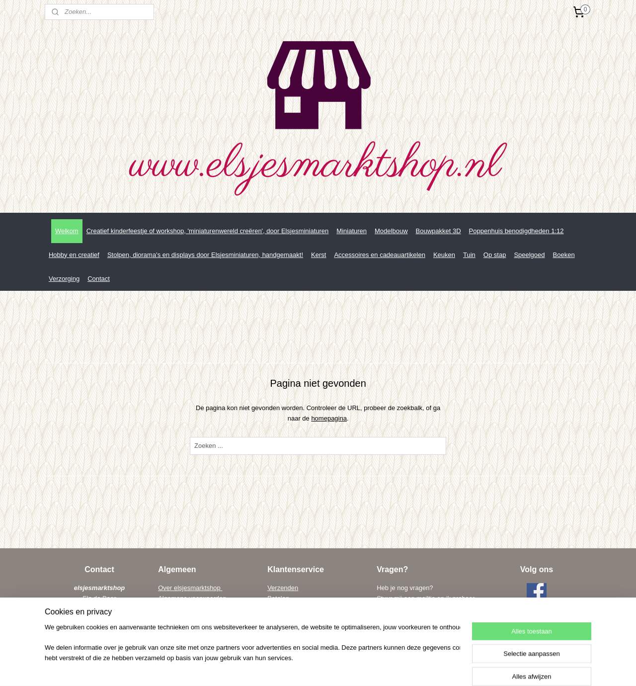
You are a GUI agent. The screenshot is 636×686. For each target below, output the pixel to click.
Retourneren (285, 608)
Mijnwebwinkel (427, 668)
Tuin (469, 254)
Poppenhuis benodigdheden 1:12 (516, 231)
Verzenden (282, 588)
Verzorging (64, 278)
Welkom (67, 231)
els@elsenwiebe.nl (423, 629)
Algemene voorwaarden (192, 598)
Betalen (278, 598)
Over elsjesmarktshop (190, 588)
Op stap (494, 254)
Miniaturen (351, 231)
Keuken (444, 254)
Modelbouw (391, 231)
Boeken (564, 254)
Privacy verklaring (183, 608)
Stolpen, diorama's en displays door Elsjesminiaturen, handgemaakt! (205, 254)
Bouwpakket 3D (438, 231)
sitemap (300, 668)
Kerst (318, 254)
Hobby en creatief (74, 254)
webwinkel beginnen (350, 668)
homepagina (329, 418)
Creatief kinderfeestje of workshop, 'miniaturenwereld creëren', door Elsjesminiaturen (207, 231)
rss (317, 668)
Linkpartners (176, 619)
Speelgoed (529, 254)
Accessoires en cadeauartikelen (379, 254)
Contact (98, 278)
